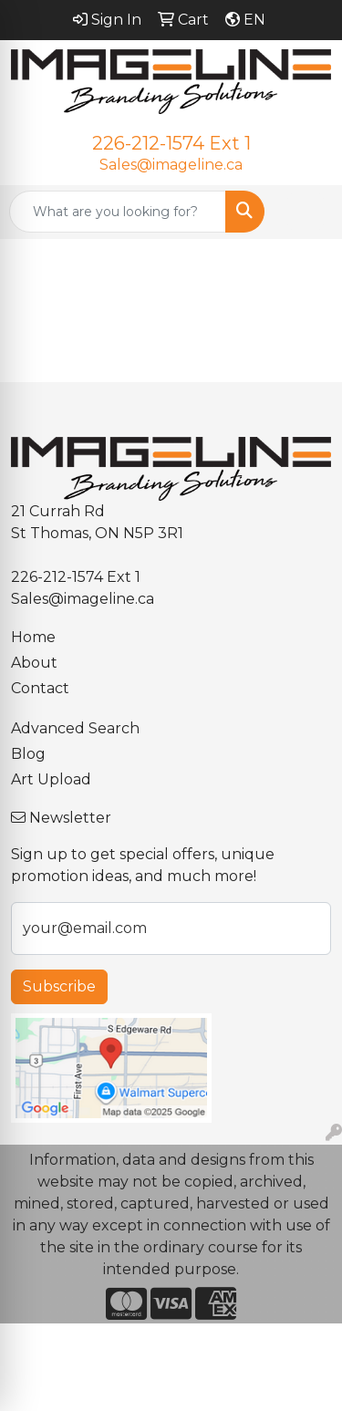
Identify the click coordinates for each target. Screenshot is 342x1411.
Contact (40, 688)
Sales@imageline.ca (171, 164)
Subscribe (59, 986)
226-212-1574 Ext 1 (171, 143)
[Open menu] (305, 211)
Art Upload (51, 779)
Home (33, 637)
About (34, 662)
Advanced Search (75, 728)
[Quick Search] (117, 212)
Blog (28, 754)
